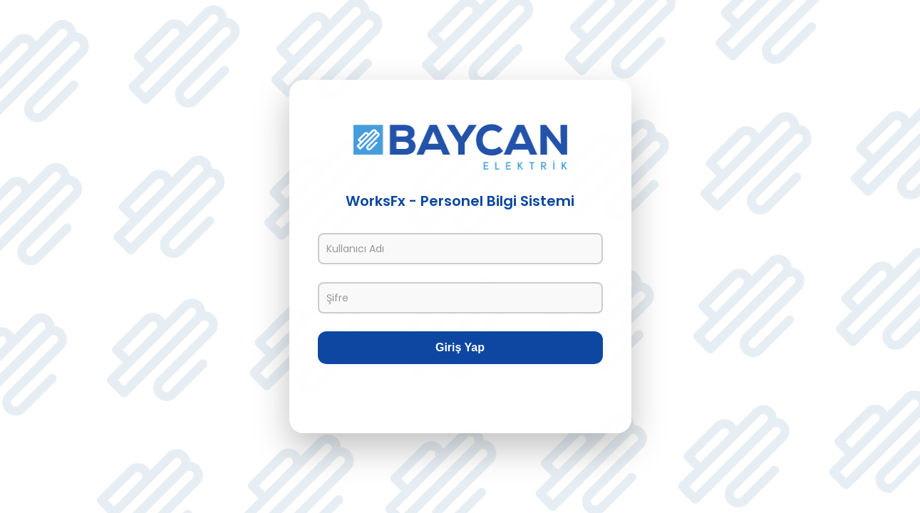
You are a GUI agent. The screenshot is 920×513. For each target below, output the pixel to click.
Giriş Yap (460, 347)
